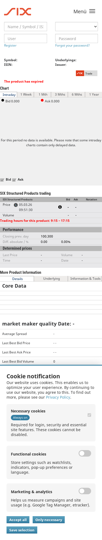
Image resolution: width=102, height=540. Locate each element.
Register (10, 45)
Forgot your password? (72, 45)
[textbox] (25, 26)
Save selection (22, 530)
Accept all (18, 519)
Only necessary (48, 519)
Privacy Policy (58, 397)
